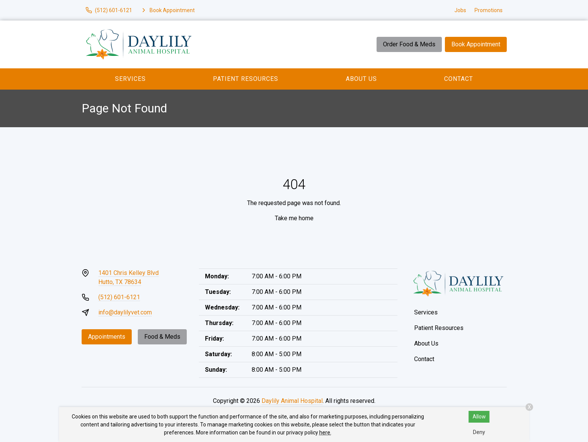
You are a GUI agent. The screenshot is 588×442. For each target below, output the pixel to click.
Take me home (294, 218)
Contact (458, 78)
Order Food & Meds (409, 44)
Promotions (488, 10)
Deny (479, 432)
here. (325, 432)
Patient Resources (245, 78)
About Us (361, 78)
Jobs (460, 10)
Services (130, 78)
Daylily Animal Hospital (292, 400)
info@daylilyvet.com (125, 312)
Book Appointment (475, 44)
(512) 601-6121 (119, 297)
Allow (479, 417)
